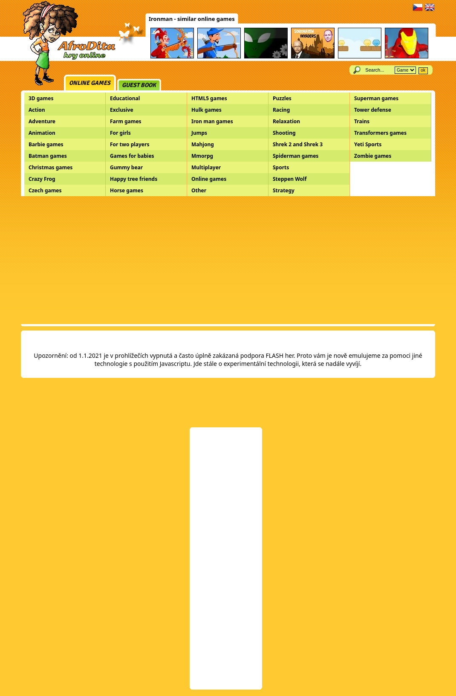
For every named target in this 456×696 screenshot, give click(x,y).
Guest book (139, 85)
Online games (89, 83)
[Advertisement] (228, 260)
